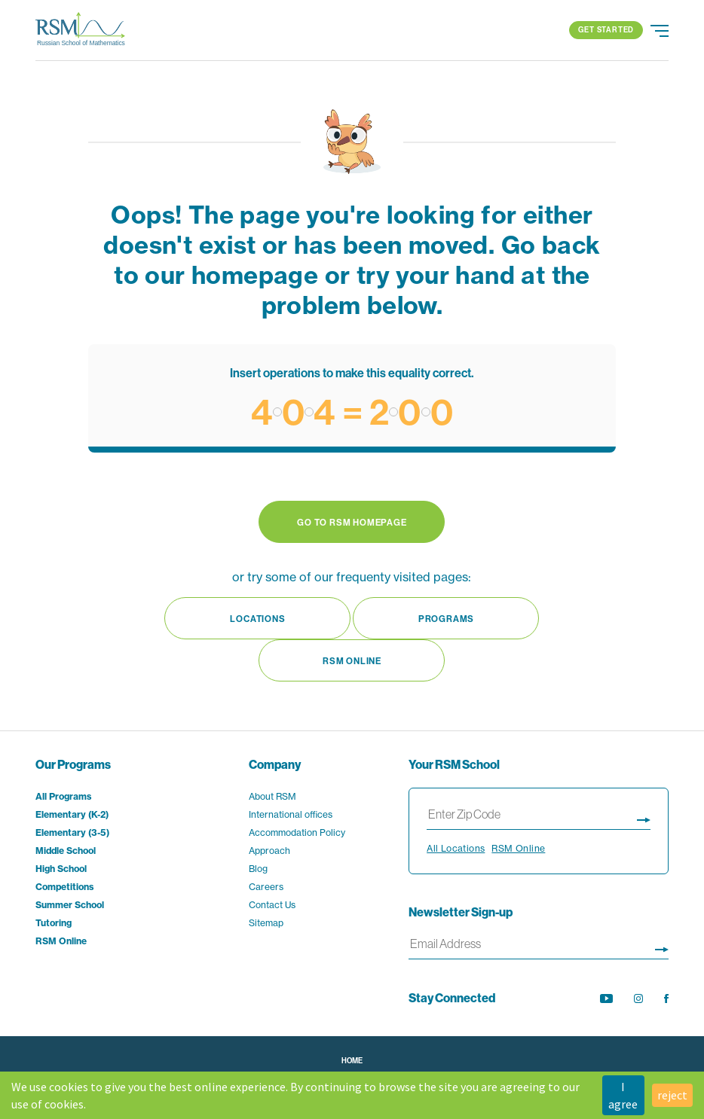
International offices (290, 814)
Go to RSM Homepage (351, 522)
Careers (266, 886)
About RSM (272, 796)
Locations (257, 618)
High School (61, 868)
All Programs (63, 796)
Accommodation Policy (297, 832)
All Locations (456, 848)
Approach (269, 850)
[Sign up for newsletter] (662, 947)
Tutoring (53, 922)
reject (672, 1094)
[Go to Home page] (80, 30)
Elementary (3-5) (72, 832)
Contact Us (272, 904)
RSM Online (352, 660)
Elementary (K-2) (72, 814)
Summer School (69, 904)
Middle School (65, 850)
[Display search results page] (643, 817)
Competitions (64, 886)
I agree (623, 1095)
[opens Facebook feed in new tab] (666, 998)
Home (352, 1061)
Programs (446, 618)
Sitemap (266, 922)
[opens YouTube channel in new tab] (606, 998)
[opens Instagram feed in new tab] (638, 998)
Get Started (606, 30)
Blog (258, 868)
